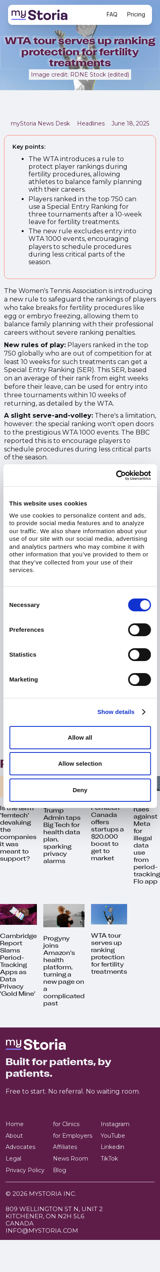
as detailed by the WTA (75, 403)
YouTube (113, 1135)
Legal (13, 1158)
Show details (116, 711)
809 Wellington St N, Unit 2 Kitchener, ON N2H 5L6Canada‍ (54, 1216)
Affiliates (65, 1147)
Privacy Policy (25, 1170)
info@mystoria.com (42, 1230)
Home (15, 1124)
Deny (80, 790)
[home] (54, 15)
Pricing (136, 14)
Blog (59, 1170)
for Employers (72, 1135)
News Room (70, 1158)
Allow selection (80, 763)
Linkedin (112, 1147)
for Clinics (66, 1124)
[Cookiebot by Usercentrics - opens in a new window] (116, 475)
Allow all (80, 737)
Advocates (20, 1147)
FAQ (112, 14)
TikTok (109, 1158)
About (14, 1135)
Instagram (115, 1124)
